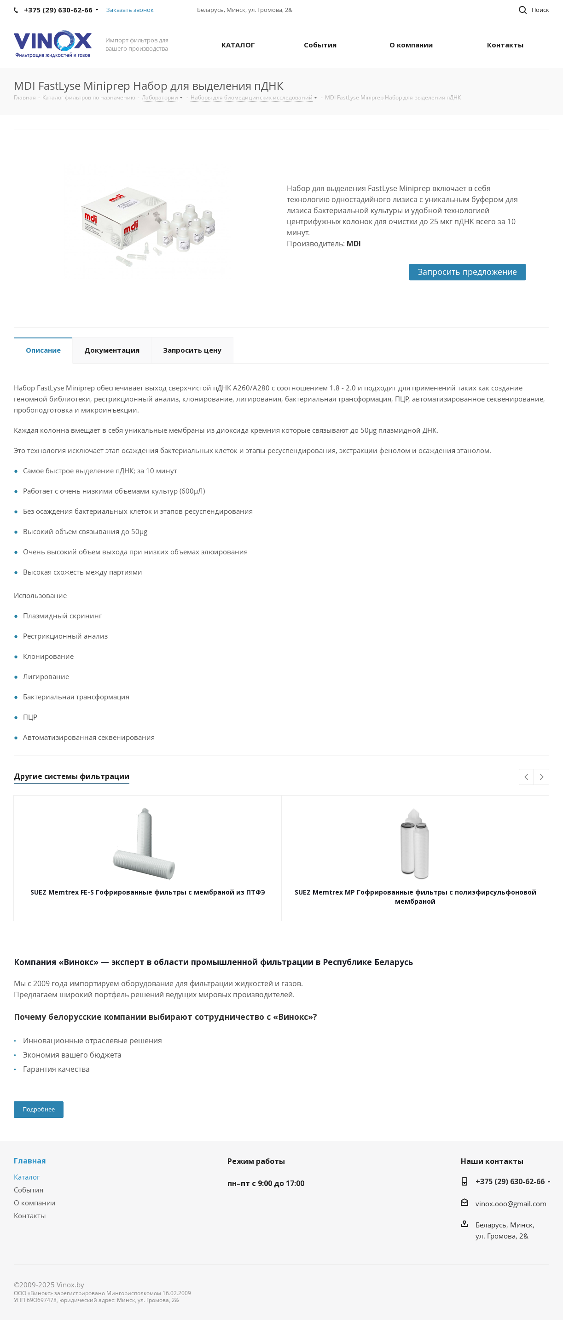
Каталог (27, 1176)
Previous (526, 777)
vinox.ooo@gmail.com (511, 1203)
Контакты (30, 1215)
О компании (35, 1202)
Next (541, 777)
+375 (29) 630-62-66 (510, 1181)
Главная (30, 1161)
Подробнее (39, 1109)
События (28, 1189)
